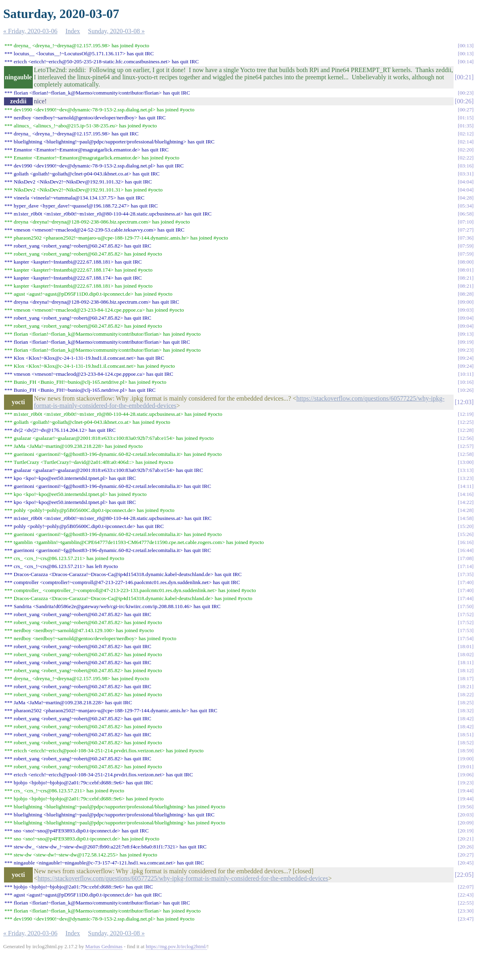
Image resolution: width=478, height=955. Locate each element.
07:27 (466, 230)
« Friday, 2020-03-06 (30, 31)
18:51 (466, 734)
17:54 (466, 638)
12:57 (466, 446)
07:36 (466, 238)
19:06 (466, 775)
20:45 (466, 863)
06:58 (466, 214)
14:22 (466, 502)
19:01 (466, 767)
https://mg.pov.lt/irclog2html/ (176, 946)
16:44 (466, 550)
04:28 (466, 198)
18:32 (466, 710)
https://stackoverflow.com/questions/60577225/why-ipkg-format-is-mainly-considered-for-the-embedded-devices (183, 878)
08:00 (466, 262)
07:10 (466, 222)
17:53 (466, 630)
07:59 (466, 246)
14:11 (466, 486)
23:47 (466, 919)
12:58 (466, 454)
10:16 (466, 382)
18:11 (466, 662)
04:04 (466, 182)
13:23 (466, 478)
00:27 (466, 110)
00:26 (464, 101)
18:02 (466, 654)
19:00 (466, 759)
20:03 (466, 815)
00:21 (464, 77)
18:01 (466, 646)
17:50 (466, 606)
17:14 (466, 566)
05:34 (466, 206)
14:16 (466, 494)
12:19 (466, 414)
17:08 (466, 558)
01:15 (466, 118)
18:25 (466, 702)
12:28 (466, 430)
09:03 (466, 310)
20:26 (466, 847)
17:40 (466, 582)
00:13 (466, 45)
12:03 (464, 402)
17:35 (466, 574)
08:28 (466, 294)
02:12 (466, 134)
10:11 (466, 374)
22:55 (466, 903)
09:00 (466, 302)
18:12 (466, 670)
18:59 (466, 750)
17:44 (466, 598)
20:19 (466, 831)
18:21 (466, 686)
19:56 (466, 807)
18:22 (466, 694)
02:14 (466, 142)
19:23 (466, 783)
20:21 (466, 839)
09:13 (466, 334)
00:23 (466, 93)
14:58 (466, 518)
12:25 (466, 422)
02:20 (466, 150)
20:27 (466, 855)
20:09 (466, 823)
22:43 (466, 895)
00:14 (466, 61)
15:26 (466, 534)
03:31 (466, 174)
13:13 (466, 470)
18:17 (466, 678)
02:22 (466, 158)
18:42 (466, 718)
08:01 (466, 270)
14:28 (466, 510)
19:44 (466, 791)
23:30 (466, 911)
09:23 (466, 350)
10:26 (466, 390)
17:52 (466, 614)
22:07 (466, 887)
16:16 (466, 542)
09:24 (466, 358)
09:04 (466, 318)
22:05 (464, 874)
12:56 (466, 438)
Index (72, 31)
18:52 (466, 742)
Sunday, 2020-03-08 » (116, 31)
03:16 (466, 166)
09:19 (466, 342)
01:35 (466, 126)
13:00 (466, 462)
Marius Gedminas (104, 946)
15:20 (466, 526)
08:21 (466, 278)
